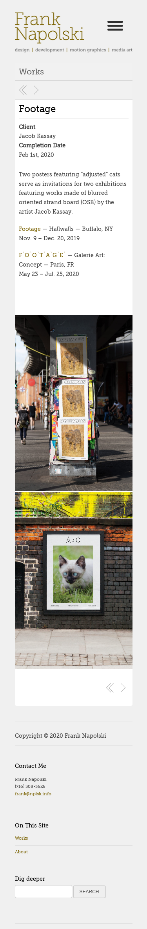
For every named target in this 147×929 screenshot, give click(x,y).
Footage (37, 108)
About (21, 852)
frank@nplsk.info (33, 794)
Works (21, 838)
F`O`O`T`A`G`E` (42, 255)
